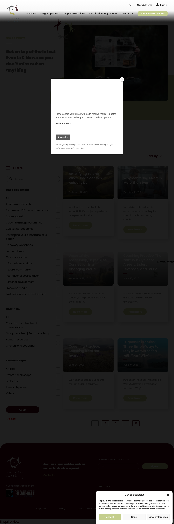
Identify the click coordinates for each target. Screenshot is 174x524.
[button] (168, 495)
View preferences (158, 517)
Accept (110, 517)
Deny (134, 517)
